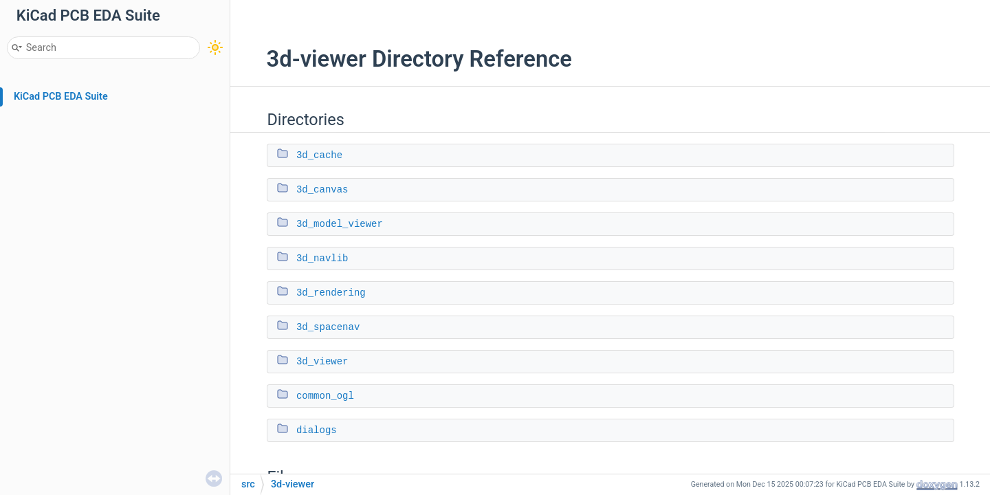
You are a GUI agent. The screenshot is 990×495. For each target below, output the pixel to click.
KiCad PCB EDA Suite (61, 96)
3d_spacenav (328, 327)
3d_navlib (322, 258)
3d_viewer (322, 361)
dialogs (316, 430)
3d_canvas (322, 189)
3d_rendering (331, 292)
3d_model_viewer (339, 224)
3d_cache (319, 155)
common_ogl (325, 396)
